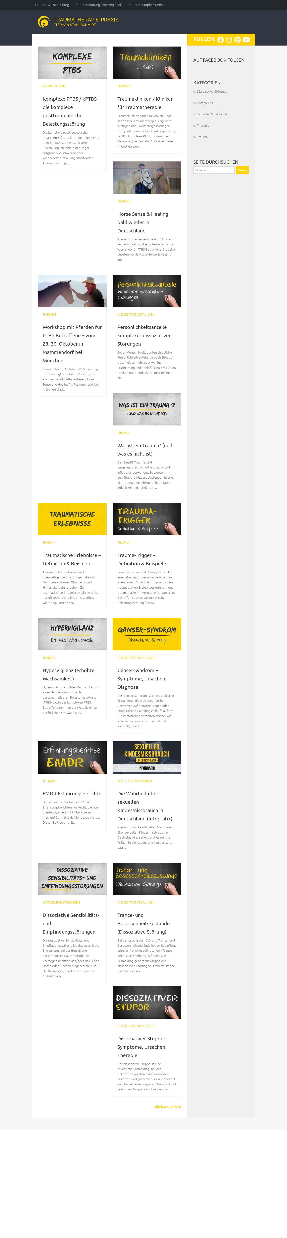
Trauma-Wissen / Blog (52, 5)
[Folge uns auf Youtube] (245, 39)
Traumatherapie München (147, 5)
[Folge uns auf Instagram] (229, 39)
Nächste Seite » (167, 1215)
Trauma (123, 441)
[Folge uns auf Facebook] (220, 39)
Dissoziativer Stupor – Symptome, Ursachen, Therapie (144, 1154)
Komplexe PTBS (53, 86)
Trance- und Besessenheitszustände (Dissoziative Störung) (146, 1031)
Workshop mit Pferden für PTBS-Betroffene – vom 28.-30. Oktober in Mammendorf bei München (71, 352)
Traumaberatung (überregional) (98, 5)
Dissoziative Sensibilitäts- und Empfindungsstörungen (72, 1031)
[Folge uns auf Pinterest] (237, 39)
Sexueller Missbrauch (133, 880)
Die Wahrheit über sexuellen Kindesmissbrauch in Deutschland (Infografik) (142, 910)
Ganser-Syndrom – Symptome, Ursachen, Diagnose (70, 796)
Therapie (123, 86)
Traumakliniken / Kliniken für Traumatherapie (138, 107)
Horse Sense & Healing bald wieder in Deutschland (145, 230)
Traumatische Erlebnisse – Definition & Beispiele (71, 571)
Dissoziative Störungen (134, 323)
